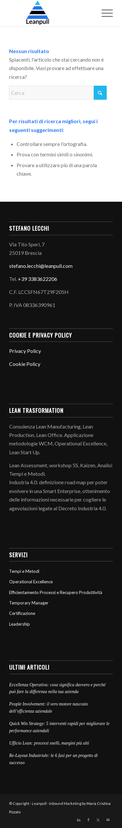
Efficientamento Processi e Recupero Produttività (55, 592)
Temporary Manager (28, 602)
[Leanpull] (50, 13)
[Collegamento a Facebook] (88, 820)
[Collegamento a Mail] (108, 820)
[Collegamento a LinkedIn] (79, 820)
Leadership (19, 624)
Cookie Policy (24, 364)
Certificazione (22, 613)
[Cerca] (58, 93)
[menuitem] (104, 13)
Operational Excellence (31, 581)
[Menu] (104, 13)
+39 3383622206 (37, 279)
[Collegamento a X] (98, 820)
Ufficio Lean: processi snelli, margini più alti (49, 743)
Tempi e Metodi (24, 571)
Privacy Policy (25, 351)
